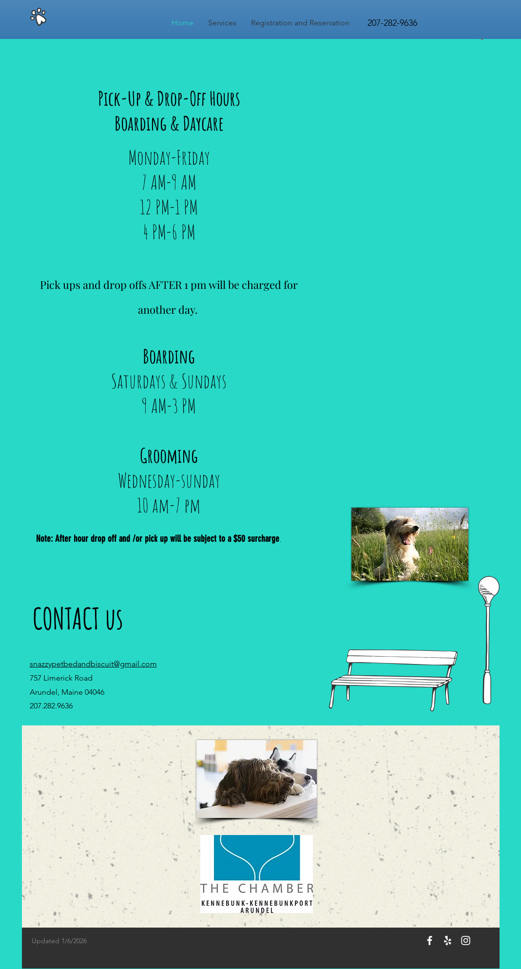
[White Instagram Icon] (466, 940)
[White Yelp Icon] (448, 940)
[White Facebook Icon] (430, 940)
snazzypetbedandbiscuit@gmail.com (93, 663)
